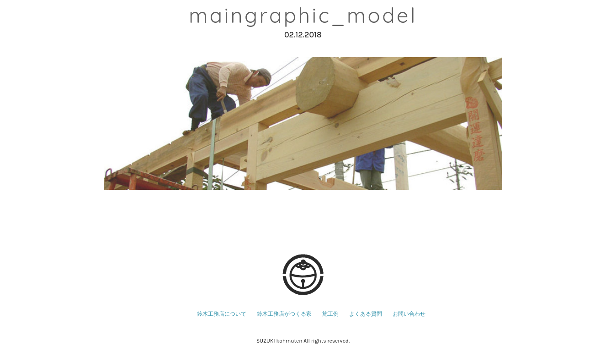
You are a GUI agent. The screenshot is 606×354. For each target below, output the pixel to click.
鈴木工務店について (221, 314)
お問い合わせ (409, 314)
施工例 (330, 314)
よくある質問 (365, 314)
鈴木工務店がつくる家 (284, 314)
